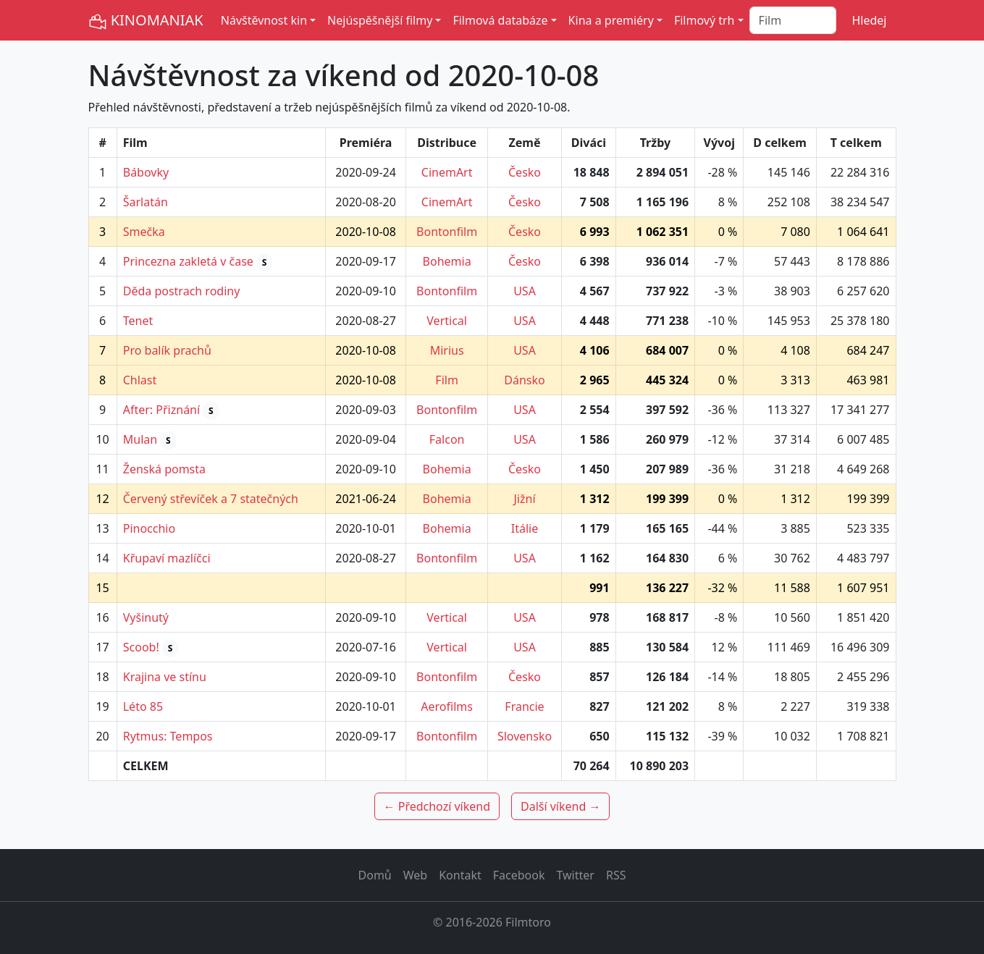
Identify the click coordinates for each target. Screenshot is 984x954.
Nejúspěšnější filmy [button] (379, 20)
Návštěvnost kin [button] (264, 20)
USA (524, 291)
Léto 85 (143, 706)
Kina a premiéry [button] (611, 20)
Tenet (138, 321)
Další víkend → (560, 806)
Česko (524, 172)
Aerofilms (447, 706)
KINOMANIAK (145, 20)
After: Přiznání (161, 410)
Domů (375, 875)
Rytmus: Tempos (168, 736)
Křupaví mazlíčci (167, 558)
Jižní (524, 499)
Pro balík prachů (167, 350)
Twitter (575, 875)
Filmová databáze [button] (500, 20)
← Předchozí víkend (437, 806)
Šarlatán (145, 202)
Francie (524, 706)
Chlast (140, 380)
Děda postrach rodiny (181, 291)
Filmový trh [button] (704, 20)
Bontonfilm (446, 232)
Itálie (524, 528)
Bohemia (447, 261)
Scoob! (141, 647)
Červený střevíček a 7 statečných (210, 499)
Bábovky (146, 172)
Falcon (447, 439)
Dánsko (524, 380)
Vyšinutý (146, 617)
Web (415, 875)
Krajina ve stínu (164, 677)
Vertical (446, 321)
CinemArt (447, 172)
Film (446, 380)
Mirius (447, 350)
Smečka (144, 232)
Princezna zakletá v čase (188, 261)
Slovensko (524, 736)
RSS (616, 875)
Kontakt (460, 875)
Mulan (140, 439)
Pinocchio (149, 528)
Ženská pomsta (164, 469)
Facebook (519, 875)
